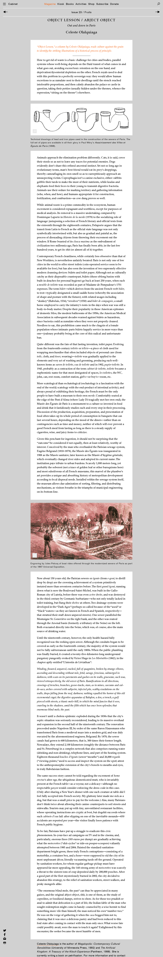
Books (70, 3)
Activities (81, 3)
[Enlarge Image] (34, 138)
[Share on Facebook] (4, 934)
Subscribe (102, 3)
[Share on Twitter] (4, 930)
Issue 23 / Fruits (81, 12)
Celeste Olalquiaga (48, 950)
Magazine (50, 3)
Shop (91, 3)
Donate (114, 3)
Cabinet (13, 4)
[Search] (158, 4)
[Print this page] (4, 942)
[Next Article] (157, 12)
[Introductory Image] (5, 12)
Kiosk (60, 3)
